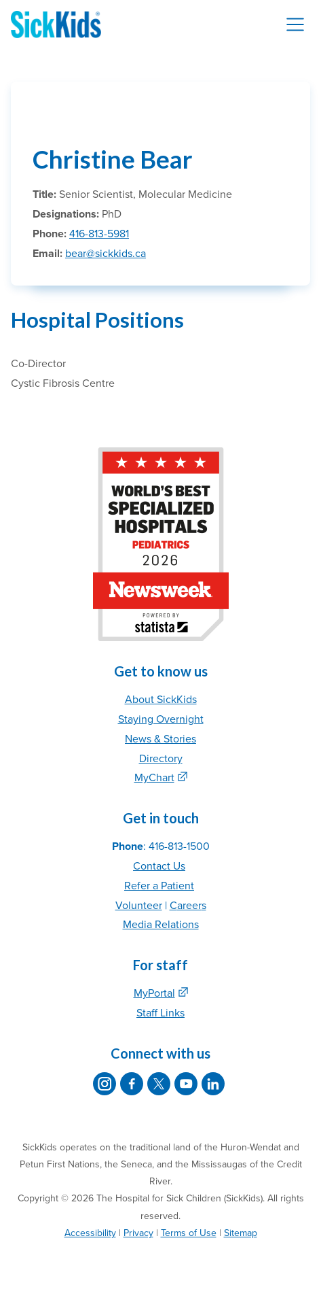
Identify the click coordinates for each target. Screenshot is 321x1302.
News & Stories (160, 739)
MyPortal (154, 993)
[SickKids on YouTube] (185, 1083)
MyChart (154, 778)
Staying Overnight (161, 719)
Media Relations (161, 924)
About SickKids (161, 699)
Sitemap (240, 1233)
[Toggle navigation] (295, 24)
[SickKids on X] (158, 1083)
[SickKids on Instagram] (104, 1083)
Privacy (138, 1233)
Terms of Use (188, 1233)
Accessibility (90, 1233)
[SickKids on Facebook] (131, 1083)
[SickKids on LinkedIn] (213, 1083)
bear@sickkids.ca (105, 253)
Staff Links (160, 1013)
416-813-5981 (99, 234)
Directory (161, 759)
